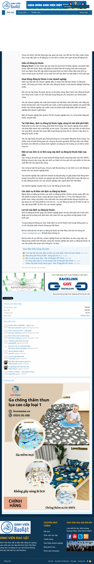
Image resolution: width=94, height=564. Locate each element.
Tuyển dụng (48, 539)
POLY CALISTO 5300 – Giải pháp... (20, 331)
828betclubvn (85, 315)
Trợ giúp (73, 561)
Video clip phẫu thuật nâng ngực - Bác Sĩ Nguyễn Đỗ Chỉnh (49, 263)
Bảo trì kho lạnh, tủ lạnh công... (19, 336)
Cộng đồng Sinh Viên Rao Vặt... (19, 367)
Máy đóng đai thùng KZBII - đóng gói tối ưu (42, 256)
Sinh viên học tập (51, 535)
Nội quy (47, 531)
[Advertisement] (47, 33)
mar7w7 (11, 353)
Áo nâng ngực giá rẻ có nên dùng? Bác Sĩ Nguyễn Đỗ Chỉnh (49, 261)
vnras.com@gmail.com (31, 233)
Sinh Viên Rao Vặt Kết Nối (79, 522)
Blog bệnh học (49, 547)
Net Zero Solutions (14, 328)
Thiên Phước (12, 364)
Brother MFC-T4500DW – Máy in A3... (21, 325)
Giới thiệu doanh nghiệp (53, 543)
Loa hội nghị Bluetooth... (16, 356)
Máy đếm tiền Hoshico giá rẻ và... (20, 361)
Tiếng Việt (7, 561)
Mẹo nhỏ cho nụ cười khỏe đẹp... (19, 346)
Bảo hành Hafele (85, 531)
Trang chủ (81, 561)
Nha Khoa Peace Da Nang (17, 348)
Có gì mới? (22, 12)
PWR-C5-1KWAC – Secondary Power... (21, 372)
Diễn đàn (10, 12)
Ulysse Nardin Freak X (16, 351)
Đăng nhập (84, 12)
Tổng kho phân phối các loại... (18, 341)
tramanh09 (12, 343)
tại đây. (56, 243)
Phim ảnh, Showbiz (51, 551)
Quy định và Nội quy (62, 561)
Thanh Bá (11, 359)
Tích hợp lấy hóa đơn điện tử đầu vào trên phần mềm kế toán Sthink (52, 253)
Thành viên (35, 12)
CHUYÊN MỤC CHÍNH (51, 524)
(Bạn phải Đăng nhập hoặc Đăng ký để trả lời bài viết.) (71, 294)
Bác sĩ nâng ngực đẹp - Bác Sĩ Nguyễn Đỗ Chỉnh (44, 258)
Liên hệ (50, 561)
